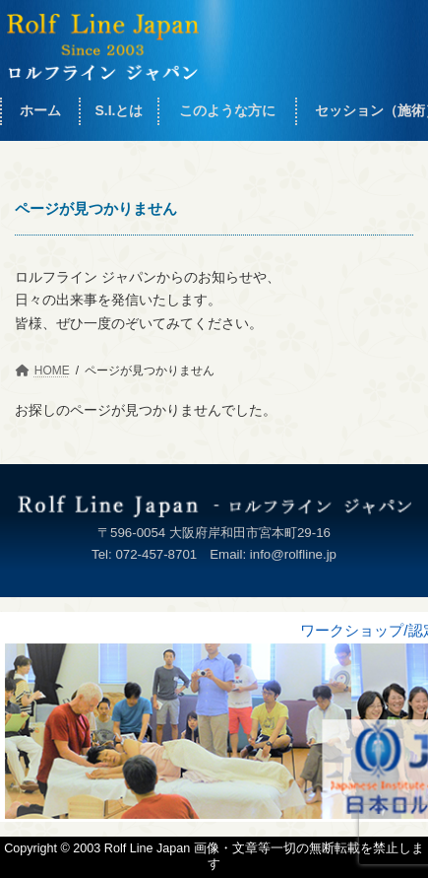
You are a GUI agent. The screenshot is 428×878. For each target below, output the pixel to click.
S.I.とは (118, 110)
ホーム (40, 110)
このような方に (227, 110)
